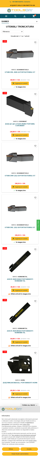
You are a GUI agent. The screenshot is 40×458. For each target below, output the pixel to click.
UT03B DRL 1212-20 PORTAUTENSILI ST (20, 227)
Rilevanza (13, 31)
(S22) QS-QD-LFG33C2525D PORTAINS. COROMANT (20, 124)
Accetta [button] (29, 449)
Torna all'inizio (29, 405)
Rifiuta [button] (11, 449)
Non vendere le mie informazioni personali (24, 435)
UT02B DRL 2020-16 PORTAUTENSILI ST (20, 72)
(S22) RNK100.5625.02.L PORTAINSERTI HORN (20, 383)
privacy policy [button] (32, 440)
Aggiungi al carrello (20, 83)
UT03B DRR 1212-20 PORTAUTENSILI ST (20, 176)
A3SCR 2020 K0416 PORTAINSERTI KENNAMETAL (20, 280)
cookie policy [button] (26, 424)
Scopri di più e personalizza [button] (20, 454)
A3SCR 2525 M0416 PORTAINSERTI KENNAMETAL (20, 331)
